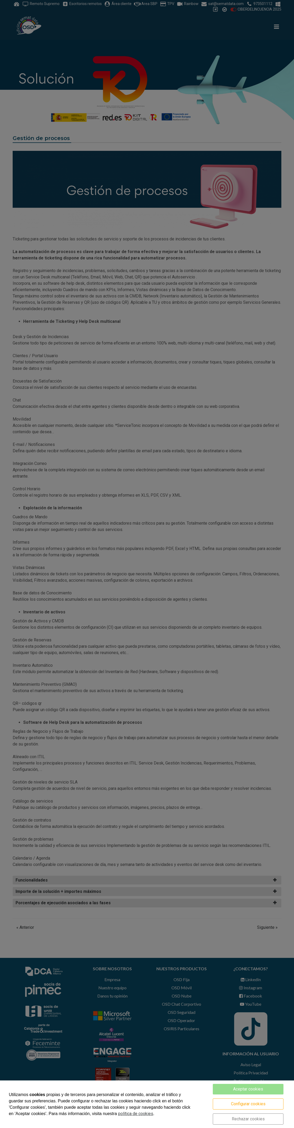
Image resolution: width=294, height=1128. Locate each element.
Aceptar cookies (248, 1089)
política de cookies (135, 1113)
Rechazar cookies (248, 1118)
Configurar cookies (248, 1103)
